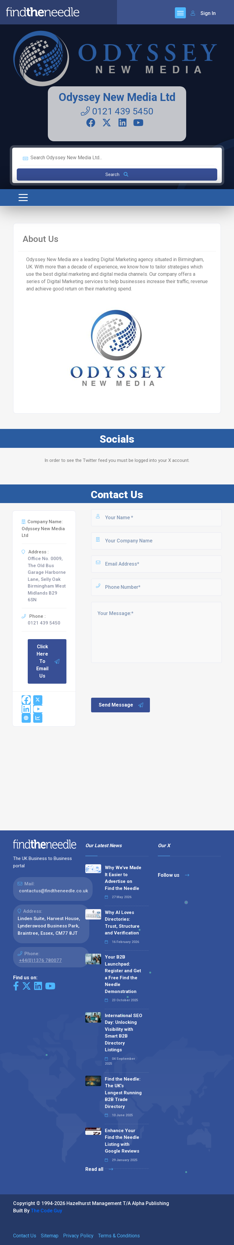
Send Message (121, 705)
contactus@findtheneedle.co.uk (53, 891)
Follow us (173, 875)
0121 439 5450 (117, 111)
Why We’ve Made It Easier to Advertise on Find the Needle (123, 878)
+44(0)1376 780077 (40, 960)
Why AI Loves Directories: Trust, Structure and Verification (122, 923)
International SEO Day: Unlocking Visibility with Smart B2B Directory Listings (123, 1033)
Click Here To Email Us (48, 661)
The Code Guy (46, 1211)
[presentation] (136, 680)
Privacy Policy (78, 1236)
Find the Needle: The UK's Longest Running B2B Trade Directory (123, 1092)
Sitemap (49, 1236)
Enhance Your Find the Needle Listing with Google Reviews (122, 1141)
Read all (99, 1169)
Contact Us (24, 1236)
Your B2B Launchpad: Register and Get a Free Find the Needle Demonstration (123, 974)
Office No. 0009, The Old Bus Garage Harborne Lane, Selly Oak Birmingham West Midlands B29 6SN (47, 579)
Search (116, 174)
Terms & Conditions (119, 1236)
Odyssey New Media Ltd (117, 97)
